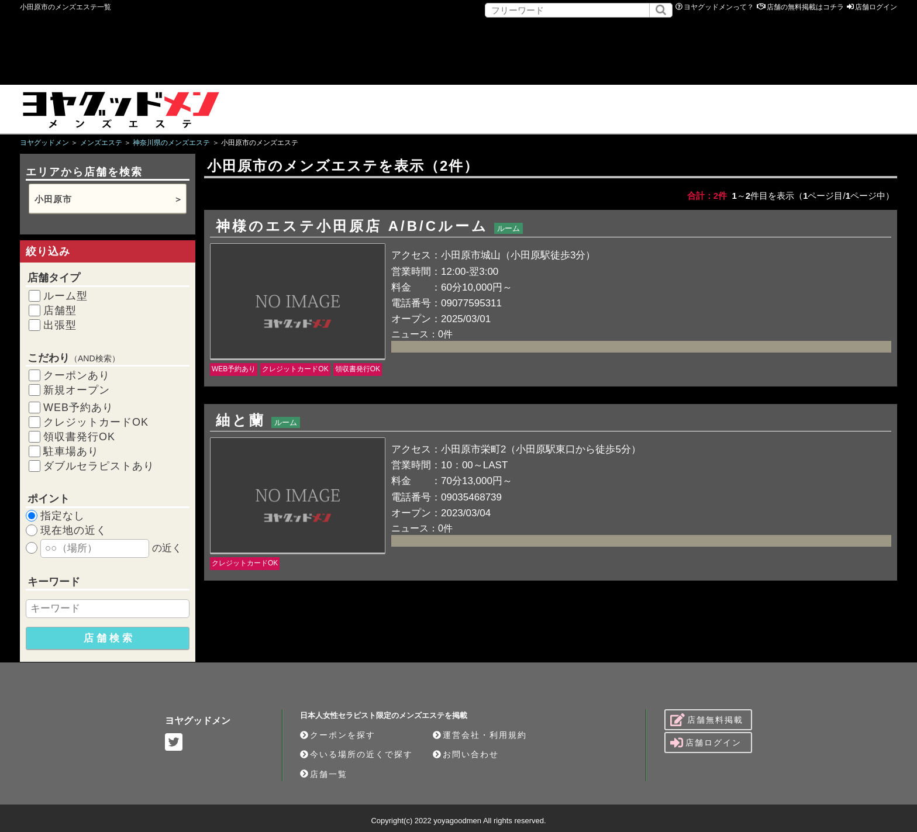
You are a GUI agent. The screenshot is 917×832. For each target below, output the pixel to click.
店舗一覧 (323, 774)
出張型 (60, 325)
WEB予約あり (78, 407)
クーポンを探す (337, 735)
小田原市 (53, 199)
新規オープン (76, 390)
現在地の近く (73, 530)
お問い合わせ (466, 754)
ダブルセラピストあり (98, 466)
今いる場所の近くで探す (356, 754)
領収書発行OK (79, 437)
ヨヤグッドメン (197, 721)
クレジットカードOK (96, 422)
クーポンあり (76, 375)
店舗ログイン (876, 7)
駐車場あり (71, 451)
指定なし (62, 516)
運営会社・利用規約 (480, 735)
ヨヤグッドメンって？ (719, 7)
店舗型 (60, 310)
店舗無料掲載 (706, 719)
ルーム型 (65, 296)
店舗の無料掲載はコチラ (805, 7)
